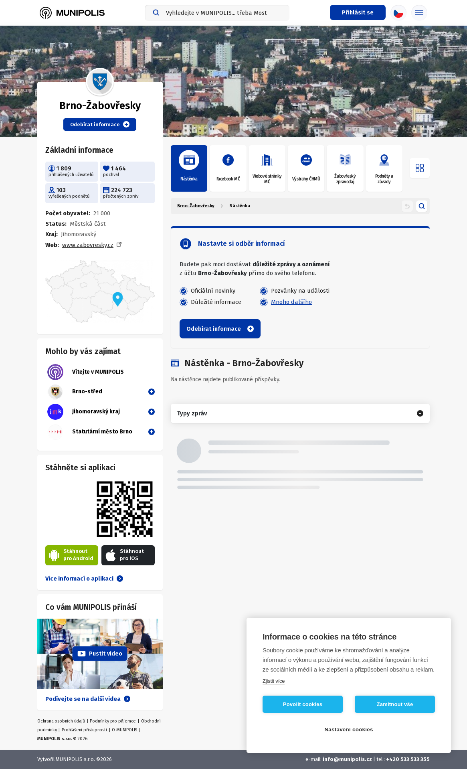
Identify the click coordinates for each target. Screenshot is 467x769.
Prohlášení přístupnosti (84, 730)
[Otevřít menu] (420, 168)
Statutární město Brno (89, 432)
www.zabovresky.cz (87, 245)
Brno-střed (74, 392)
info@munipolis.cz (347, 759)
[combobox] (217, 13)
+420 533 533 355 (408, 759)
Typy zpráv (192, 413)
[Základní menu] (419, 13)
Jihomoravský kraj (83, 412)
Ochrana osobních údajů (61, 721)
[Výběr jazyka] (398, 13)
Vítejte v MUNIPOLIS (85, 372)
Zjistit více (274, 681)
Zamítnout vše (395, 704)
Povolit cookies (302, 704)
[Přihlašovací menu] (358, 12)
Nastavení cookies (348, 730)
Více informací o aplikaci (84, 578)
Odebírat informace (99, 124)
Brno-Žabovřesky (195, 205)
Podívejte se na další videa (87, 698)
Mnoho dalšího (291, 302)
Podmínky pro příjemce (113, 721)
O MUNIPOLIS (124, 730)
